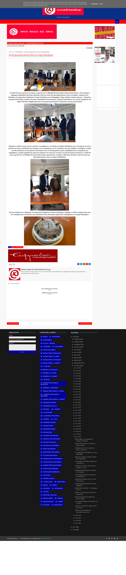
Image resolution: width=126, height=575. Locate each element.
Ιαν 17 (83, 439)
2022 (79, 371)
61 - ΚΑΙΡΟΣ (65, 536)
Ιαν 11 (83, 455)
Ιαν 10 (83, 457)
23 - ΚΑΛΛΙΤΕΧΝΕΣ (52, 446)
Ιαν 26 (83, 415)
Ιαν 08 (83, 463)
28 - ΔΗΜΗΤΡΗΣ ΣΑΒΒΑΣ (54, 463)
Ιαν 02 (83, 554)
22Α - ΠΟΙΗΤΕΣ (61, 443)
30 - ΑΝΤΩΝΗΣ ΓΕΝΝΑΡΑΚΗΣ (55, 470)
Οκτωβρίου (83, 376)
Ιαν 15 (83, 444)
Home (16, 54)
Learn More (94, 4)
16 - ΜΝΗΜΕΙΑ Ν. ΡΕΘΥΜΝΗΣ (55, 422)
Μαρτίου (82, 394)
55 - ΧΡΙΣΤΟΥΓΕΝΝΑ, (45, 63)
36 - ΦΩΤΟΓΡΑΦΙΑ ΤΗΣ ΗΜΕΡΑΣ (56, 486)
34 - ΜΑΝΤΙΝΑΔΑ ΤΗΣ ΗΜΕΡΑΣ (56, 479)
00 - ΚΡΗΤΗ (50, 371)
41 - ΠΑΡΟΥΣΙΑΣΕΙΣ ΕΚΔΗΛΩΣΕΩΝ (57, 496)
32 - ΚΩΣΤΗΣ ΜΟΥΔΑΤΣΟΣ (54, 476)
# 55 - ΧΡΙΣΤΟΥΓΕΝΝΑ (24, 278)
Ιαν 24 (83, 420)
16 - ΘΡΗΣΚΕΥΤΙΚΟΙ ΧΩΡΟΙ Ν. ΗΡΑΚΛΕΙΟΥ (55, 417)
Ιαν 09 (83, 460)
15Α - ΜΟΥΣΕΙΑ (51, 414)
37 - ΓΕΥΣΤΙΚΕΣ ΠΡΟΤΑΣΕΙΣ (55, 489)
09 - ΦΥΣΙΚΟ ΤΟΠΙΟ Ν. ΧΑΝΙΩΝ (56, 390)
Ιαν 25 (83, 418)
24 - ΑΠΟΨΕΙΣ (51, 453)
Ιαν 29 (83, 407)
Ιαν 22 (83, 426)
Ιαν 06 (83, 468)
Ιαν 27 (83, 412)
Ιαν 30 (83, 404)
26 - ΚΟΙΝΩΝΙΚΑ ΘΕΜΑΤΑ (54, 456)
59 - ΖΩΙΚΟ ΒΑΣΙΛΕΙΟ (53, 536)
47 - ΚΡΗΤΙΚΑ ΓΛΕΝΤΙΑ (53, 512)
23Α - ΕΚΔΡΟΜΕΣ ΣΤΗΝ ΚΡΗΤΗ (56, 450)
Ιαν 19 (83, 433)
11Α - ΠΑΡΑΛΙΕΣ (51, 400)
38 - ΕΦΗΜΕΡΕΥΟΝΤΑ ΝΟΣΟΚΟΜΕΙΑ (57, 493)
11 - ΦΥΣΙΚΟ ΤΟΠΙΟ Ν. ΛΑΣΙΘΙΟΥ (56, 397)
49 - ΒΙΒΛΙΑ (50, 519)
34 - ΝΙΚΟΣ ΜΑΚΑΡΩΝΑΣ (54, 483)
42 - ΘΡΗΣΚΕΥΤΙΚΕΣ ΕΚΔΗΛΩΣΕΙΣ (57, 499)
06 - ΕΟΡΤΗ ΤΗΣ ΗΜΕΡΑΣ (54, 384)
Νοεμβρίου (83, 373)
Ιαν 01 (83, 557)
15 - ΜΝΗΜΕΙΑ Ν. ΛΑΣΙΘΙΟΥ (55, 410)
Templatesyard (31, 572)
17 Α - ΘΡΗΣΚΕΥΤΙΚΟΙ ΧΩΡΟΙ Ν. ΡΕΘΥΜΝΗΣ (56, 429)
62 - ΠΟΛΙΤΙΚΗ (51, 539)
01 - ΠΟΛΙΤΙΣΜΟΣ (60, 371)
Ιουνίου (82, 386)
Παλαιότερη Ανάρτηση (55, 356)
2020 (79, 563)
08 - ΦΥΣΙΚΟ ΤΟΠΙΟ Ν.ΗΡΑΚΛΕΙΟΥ (57, 387)
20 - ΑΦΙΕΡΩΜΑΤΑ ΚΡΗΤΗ (54, 437)
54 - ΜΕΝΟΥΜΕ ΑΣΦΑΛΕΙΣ (54, 529)
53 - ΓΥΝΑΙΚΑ (51, 526)
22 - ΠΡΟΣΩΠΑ (51, 443)
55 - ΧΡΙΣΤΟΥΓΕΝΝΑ (23, 54)
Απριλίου (82, 391)
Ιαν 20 (83, 431)
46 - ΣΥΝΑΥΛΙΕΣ (51, 509)
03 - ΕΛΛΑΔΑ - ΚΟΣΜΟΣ (54, 377)
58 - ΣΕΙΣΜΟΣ (65, 532)
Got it (101, 4)
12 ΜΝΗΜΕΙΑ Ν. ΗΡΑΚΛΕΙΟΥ (55, 404)
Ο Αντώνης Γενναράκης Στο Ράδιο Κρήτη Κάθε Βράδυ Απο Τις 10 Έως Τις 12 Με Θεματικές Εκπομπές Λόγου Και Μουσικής (74, 44)
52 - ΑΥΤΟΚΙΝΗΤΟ (63, 522)
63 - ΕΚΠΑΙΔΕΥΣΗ (62, 539)
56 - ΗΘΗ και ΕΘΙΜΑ (53, 532)
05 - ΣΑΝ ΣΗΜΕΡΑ (63, 381)
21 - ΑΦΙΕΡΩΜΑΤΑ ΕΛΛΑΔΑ (55, 440)
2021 (79, 561)
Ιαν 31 (83, 402)
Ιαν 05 (83, 471)
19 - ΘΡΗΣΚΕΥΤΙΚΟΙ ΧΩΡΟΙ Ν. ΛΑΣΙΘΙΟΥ (59, 433)
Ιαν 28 (83, 410)
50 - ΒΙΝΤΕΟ (59, 519)
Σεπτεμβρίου (83, 378)
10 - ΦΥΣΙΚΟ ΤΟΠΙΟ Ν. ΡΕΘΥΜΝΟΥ (57, 394)
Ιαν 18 (83, 436)
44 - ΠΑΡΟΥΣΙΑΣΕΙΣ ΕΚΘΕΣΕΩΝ (56, 506)
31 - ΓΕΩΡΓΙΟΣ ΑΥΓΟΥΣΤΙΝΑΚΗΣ (56, 473)
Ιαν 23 (83, 423)
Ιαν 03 (83, 552)
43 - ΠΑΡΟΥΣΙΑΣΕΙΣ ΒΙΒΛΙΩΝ (55, 503)
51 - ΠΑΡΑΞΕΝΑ (51, 522)
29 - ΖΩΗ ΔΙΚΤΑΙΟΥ (52, 466)
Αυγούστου (83, 381)
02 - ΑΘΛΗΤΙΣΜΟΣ (52, 374)
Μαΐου (82, 389)
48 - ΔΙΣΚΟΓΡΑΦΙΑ (65, 516)
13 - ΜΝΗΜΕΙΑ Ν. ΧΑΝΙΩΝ (54, 407)
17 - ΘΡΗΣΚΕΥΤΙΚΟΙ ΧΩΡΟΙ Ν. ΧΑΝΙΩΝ (58, 425)
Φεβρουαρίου (83, 397)
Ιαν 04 (83, 549)
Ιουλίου (82, 384)
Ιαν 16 (83, 441)
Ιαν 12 (83, 452)
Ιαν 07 (83, 465)
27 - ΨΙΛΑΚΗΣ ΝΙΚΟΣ (53, 460)
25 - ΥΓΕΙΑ (60, 453)
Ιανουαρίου (83, 399)
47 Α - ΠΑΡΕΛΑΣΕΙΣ (52, 516)
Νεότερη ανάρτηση (19, 356)
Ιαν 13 (83, 449)
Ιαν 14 (83, 447)
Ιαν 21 (83, 428)
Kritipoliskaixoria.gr (51, 572)
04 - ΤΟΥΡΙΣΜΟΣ (51, 381)
